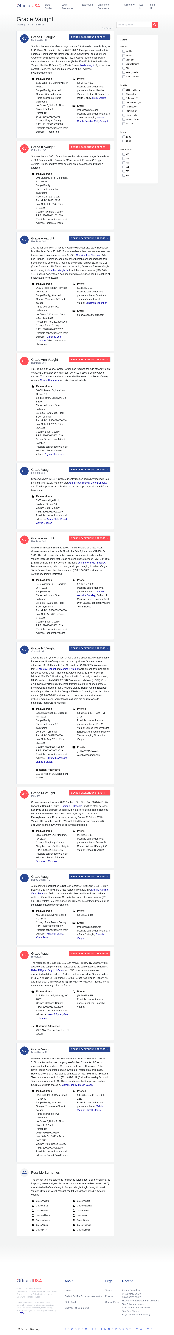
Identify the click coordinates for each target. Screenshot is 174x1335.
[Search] (134, 25)
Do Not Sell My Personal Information (84, 1295)
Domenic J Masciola (71, 806)
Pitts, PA (130, 123)
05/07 (137, 1296)
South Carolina (133, 76)
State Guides (48, 6)
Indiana (129, 55)
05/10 (137, 1292)
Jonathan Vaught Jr (57, 270)
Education (87, 4)
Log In (141, 6)
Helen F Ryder (39, 970)
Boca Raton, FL (133, 89)
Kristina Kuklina (99, 889)
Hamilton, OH (132, 111)
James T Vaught (70, 669)
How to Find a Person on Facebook (140, 1300)
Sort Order (106, 28)
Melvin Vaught (85, 1085)
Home (68, 1289)
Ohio (128, 68)
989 (127, 175)
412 (127, 158)
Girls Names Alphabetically (135, 1307)
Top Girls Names (130, 1310)
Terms (108, 1289)
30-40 (128, 141)
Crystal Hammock (49, 380)
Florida (129, 51)
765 (127, 171)
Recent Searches (130, 1289)
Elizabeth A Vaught (46, 669)
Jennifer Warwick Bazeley (91, 562)
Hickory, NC (131, 115)
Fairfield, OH (131, 106)
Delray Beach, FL (134, 102)
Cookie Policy (112, 1301)
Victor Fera (37, 893)
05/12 (124, 1292)
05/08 (130, 1296)
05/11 (130, 1292)
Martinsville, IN (132, 119)
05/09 (124, 1296)
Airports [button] (128, 4)
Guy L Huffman (56, 970)
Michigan (130, 59)
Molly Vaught (87, 65)
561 (127, 167)
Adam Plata (74, 482)
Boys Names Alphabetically (135, 1314)
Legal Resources (67, 6)
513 (127, 162)
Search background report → (89, 37)
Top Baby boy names (132, 1303)
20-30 (128, 136)
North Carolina (132, 64)
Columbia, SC (132, 98)
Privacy (109, 1295)
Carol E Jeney (69, 1085)
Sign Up (152, 6)
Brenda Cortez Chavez (94, 482)
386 (127, 154)
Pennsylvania (132, 72)
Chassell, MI (131, 94)
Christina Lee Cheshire (88, 255)
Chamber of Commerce (104, 6)
